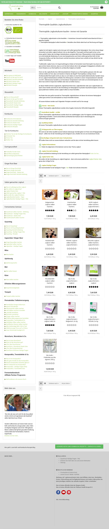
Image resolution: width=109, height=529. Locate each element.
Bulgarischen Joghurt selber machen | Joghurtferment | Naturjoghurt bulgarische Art (49, 205)
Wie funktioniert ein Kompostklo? (16, 364)
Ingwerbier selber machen (14, 244)
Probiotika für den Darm (13, 151)
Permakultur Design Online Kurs (15, 304)
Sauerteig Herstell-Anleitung (14, 230)
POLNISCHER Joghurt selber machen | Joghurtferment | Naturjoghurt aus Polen (49, 281)
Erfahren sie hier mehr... (12, 436)
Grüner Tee (9, 138)
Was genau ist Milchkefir (13, 75)
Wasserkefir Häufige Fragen (14, 105)
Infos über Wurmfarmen (13, 344)
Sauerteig (94, 14)
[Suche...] (33, 7)
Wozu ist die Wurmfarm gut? (14, 342)
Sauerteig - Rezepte (12, 234)
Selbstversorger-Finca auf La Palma (16, 328)
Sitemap (62, 462)
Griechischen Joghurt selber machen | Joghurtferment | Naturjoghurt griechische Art (71, 205)
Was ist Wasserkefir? (12, 97)
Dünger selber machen (13, 316)
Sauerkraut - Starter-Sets (13, 216)
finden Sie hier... (94, 153)
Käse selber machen (12, 279)
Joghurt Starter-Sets (12, 191)
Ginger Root (9, 174)
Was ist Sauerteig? (11, 226)
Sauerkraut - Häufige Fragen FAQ (16, 213)
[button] (41, 176)
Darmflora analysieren (12, 153)
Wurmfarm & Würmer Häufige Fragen (17, 350)
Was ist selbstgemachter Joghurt (16, 187)
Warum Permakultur (12, 306)
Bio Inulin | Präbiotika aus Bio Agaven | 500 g (50, 357)
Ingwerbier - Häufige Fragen (14, 246)
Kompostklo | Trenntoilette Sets (15, 368)
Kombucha (32, 14)
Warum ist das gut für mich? (14, 77)
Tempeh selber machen (13, 296)
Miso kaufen (10, 254)
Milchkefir (43, 14)
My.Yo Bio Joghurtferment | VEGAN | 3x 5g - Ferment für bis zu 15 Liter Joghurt (94, 319)
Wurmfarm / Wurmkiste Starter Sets (17, 346)
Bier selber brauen (11, 271)
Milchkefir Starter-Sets (12, 81)
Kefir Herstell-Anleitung (20, 174)
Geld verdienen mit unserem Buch (16, 379)
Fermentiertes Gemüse (80, 14)
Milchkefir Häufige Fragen (13, 83)
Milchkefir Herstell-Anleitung (14, 79)
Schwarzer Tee (10, 136)
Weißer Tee (9, 140)
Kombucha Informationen (13, 119)
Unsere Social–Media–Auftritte (69, 474)
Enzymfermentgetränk (12, 288)
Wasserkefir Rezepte (12, 107)
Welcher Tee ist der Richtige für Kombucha (19, 134)
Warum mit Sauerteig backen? (15, 228)
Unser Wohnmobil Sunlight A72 (15, 330)
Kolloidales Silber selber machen (16, 322)
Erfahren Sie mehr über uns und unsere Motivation (75, 460)
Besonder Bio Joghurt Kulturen (15, 195)
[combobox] (53, 176)
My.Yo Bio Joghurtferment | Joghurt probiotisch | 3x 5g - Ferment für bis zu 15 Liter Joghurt (93, 281)
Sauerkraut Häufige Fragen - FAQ (70, 458)
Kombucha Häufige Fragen (14, 125)
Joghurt (65, 14)
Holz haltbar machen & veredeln (15, 310)
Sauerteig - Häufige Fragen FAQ (15, 232)
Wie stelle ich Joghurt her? (14, 189)
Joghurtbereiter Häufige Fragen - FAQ (17, 199)
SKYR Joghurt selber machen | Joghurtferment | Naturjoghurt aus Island (93, 205)
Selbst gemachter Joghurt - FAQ (15, 193)
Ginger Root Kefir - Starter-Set (15, 172)
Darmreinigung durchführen (14, 155)
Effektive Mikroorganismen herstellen (17, 318)
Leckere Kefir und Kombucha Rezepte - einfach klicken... (79, 446)
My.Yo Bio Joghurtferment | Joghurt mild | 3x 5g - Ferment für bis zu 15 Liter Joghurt (49, 319)
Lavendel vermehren (12, 312)
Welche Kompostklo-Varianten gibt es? (17, 362)
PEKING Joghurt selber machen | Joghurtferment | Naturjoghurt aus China (71, 243)
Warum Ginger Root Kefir (13, 170)
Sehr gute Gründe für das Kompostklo (17, 360)
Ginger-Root (54, 14)
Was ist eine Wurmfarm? (13, 340)
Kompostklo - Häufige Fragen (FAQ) (16, 366)
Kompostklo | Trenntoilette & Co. (15, 320)
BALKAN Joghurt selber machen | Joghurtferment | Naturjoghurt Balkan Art (93, 243)
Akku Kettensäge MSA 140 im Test (16, 326)
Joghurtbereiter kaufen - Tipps (15, 197)
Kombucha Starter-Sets (13, 122)
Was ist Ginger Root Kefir (13, 168)
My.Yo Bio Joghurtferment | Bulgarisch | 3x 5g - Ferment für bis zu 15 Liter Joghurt (71, 319)
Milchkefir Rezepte (11, 85)
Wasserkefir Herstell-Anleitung (15, 101)
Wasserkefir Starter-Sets (13, 103)
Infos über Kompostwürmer (14, 348)
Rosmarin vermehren (12, 314)
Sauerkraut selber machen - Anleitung (17, 212)
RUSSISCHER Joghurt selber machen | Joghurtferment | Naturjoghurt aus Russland (49, 243)
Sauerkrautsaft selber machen (15, 217)
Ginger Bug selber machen (14, 242)
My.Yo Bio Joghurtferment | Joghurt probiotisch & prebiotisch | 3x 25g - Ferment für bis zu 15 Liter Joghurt (71, 281)
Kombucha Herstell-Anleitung (15, 121)
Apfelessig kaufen (11, 263)
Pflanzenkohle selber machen (15, 308)
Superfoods (9, 14)
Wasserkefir (21, 14)
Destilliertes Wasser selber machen (16, 324)
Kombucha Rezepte (12, 126)
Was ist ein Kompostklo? (13, 358)
